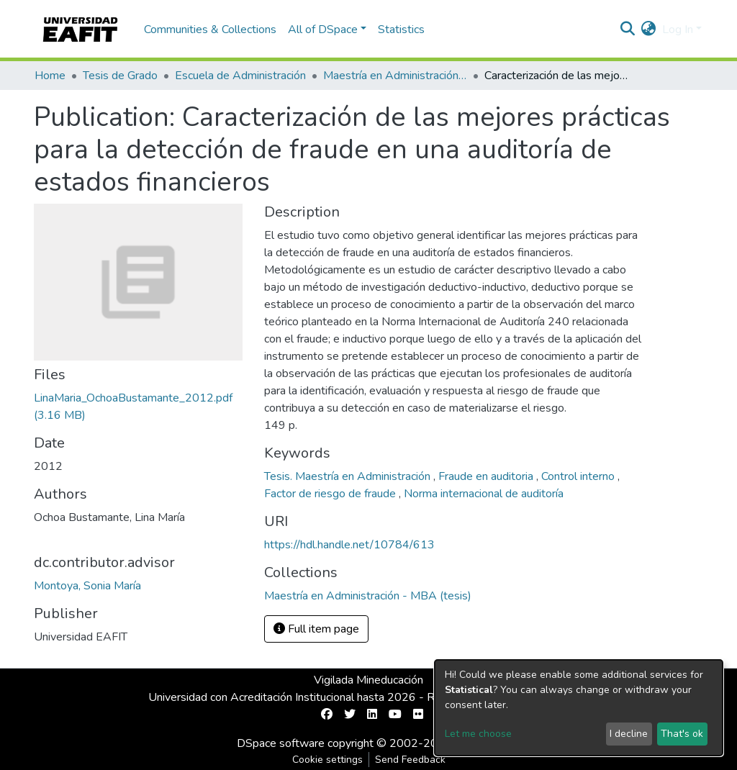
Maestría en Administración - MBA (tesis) (395, 75)
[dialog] (579, 708)
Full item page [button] (316, 629)
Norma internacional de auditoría (484, 494)
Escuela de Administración (240, 75)
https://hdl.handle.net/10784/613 (349, 545)
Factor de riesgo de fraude (331, 494)
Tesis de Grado (120, 75)
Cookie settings (327, 759)
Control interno (579, 476)
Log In (677, 29)
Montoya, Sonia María (87, 586)
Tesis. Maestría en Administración (348, 476)
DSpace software (281, 743)
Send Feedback (410, 759)
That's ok (682, 733)
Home (50, 75)
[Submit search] (628, 29)
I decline (629, 733)
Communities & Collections (210, 29)
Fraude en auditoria (487, 476)
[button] (649, 29)
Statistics (401, 29)
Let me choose (478, 733)
